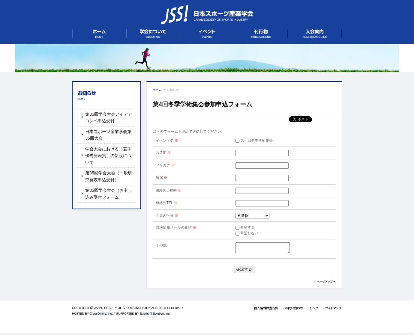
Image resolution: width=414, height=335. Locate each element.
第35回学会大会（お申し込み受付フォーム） (108, 193)
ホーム (157, 89)
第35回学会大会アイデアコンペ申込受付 (108, 117)
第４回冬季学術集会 (249, 140)
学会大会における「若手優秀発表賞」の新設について (108, 156)
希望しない (242, 233)
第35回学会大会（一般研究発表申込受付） (108, 176)
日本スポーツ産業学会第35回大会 (108, 135)
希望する (240, 227)
